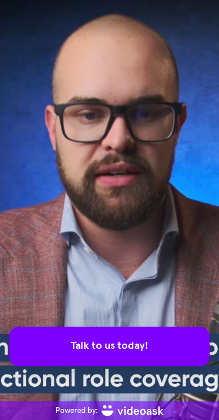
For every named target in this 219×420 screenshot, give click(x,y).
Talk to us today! (109, 346)
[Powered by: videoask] (109, 410)
